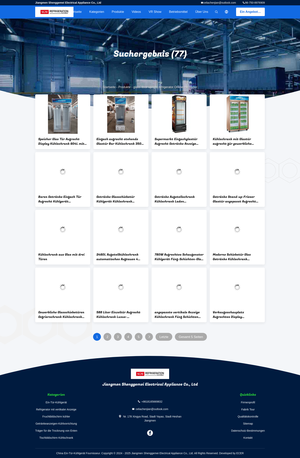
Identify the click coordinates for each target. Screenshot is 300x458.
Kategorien (96, 11)
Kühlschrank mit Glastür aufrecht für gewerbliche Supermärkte (232, 141)
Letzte (164, 337)
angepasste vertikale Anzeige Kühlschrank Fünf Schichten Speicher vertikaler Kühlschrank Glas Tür (177, 314)
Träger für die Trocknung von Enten (56, 430)
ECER (240, 453)
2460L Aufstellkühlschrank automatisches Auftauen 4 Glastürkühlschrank (117, 256)
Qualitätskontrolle (248, 416)
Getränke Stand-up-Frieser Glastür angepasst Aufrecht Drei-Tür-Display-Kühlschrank (236, 199)
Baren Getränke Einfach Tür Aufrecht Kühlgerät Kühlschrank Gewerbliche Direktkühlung (59, 199)
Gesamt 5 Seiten (191, 337)
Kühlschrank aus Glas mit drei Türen (61, 256)
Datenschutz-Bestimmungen (248, 430)
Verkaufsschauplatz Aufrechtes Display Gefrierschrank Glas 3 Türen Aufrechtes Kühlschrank (234, 314)
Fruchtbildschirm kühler (56, 416)
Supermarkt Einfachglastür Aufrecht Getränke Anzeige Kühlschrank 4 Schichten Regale (176, 141)
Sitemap (248, 423)
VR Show (155, 11)
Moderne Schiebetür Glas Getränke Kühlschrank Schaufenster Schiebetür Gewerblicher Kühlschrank (233, 256)
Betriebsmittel (178, 11)
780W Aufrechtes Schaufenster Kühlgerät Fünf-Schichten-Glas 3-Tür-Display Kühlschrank (179, 256)
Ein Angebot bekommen (252, 11)
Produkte (118, 11)
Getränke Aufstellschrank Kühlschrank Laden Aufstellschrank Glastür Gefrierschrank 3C (175, 199)
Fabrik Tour (248, 409)
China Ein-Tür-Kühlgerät (70, 453)
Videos (136, 11)
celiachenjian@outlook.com (219, 2)
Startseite (75, 11)
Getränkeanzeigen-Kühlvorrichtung (56, 423)
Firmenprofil (248, 402)
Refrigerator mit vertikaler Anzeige (56, 409)
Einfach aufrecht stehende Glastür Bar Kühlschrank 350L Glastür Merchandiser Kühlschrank (119, 141)
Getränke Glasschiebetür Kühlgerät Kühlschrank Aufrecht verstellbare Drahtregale (115, 199)
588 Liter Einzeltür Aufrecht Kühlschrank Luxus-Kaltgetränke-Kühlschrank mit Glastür (120, 314)
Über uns (201, 11)
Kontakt (247, 437)
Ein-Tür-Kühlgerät (56, 402)
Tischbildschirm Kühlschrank (56, 437)
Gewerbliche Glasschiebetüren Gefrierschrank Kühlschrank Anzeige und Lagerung (61, 314)
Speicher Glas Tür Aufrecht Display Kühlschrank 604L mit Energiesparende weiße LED (61, 141)
